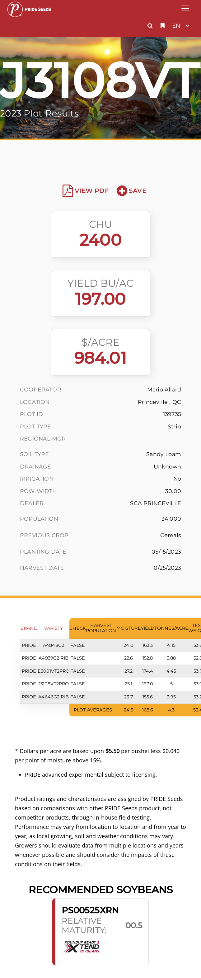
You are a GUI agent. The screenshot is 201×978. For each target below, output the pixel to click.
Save (131, 191)
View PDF (86, 191)
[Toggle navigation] (185, 8)
